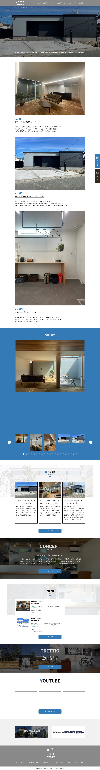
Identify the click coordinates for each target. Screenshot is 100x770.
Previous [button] (9, 442)
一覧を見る (50, 530)
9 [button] (44, 454)
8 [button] (42, 454)
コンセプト (39, 3)
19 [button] (71, 454)
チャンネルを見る (50, 711)
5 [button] (34, 454)
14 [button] (58, 454)
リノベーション (67, 3)
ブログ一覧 (20, 7)
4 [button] (31, 454)
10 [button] (47, 454)
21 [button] (76, 454)
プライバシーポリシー (79, 762)
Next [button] (90, 442)
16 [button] (63, 454)
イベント (52, 3)
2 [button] (26, 454)
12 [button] (52, 454)
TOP (16, 7)
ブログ (75, 3)
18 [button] (68, 454)
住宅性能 (59, 3)
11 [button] (50, 454)
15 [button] (60, 454)
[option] (50, 366)
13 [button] (55, 454)
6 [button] (36, 454)
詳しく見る (50, 571)
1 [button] (23, 454)
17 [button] (66, 454)
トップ (32, 3)
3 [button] (28, 454)
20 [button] (74, 454)
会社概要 (81, 3)
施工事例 (45, 3)
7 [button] (39, 454)
